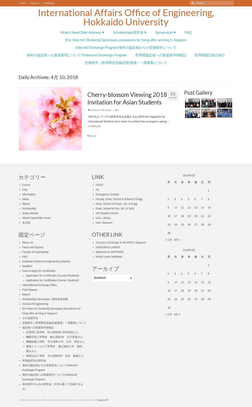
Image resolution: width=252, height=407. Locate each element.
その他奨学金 (30, 318)
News (25, 199)
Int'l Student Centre (107, 213)
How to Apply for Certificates (38, 270)
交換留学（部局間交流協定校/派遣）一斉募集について (54, 322)
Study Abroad (30, 213)
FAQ (25, 189)
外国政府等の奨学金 (34, 360)
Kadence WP (102, 400)
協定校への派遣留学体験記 (38, 327)
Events (26, 184)
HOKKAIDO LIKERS (108, 247)
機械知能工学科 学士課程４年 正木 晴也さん (55, 341)
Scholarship (29, 208)
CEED (99, 184)
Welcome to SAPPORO (109, 251)
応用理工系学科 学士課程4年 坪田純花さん (52, 332)
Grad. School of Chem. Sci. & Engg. (117, 203)
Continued (94, 126)
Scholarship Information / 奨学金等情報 (45, 299)
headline (27, 266)
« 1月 (169, 239)
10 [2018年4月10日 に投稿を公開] (175, 207)
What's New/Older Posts (36, 217)
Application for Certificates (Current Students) (52, 275)
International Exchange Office (39, 285)
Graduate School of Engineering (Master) (46, 261)
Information (106, 110)
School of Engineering (35, 303)
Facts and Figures (32, 247)
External (92, 136)
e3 (97, 189)
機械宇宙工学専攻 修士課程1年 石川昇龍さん (54, 336)
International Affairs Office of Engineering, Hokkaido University (126, 17)
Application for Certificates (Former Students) (52, 280)
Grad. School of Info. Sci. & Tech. (115, 208)
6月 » (177, 239)
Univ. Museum (104, 222)
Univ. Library (103, 217)
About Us (27, 242)
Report (26, 203)
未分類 (26, 222)
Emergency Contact (107, 194)
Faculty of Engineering (35, 251)
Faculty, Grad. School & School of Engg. (119, 199)
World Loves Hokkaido (109, 256)
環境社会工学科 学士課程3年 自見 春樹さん (55, 355)
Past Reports (30, 289)
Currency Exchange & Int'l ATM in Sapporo (121, 242)
